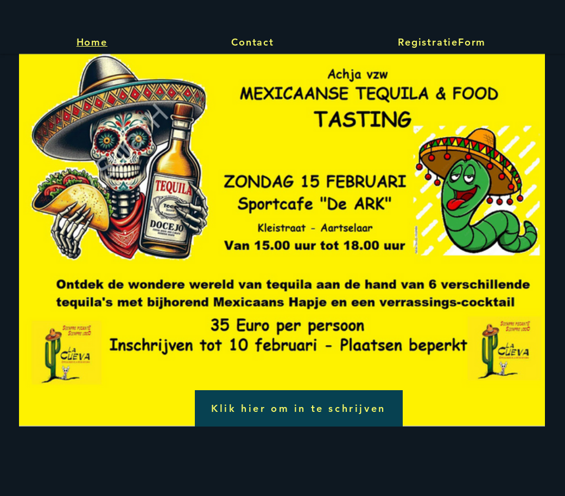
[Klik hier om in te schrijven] (299, 408)
